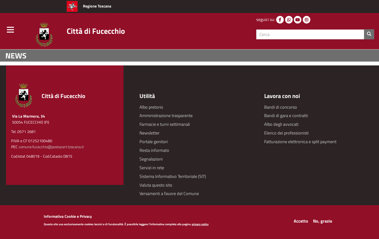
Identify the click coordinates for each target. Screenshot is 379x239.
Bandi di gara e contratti (286, 115)
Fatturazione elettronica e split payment (300, 141)
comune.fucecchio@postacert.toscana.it (51, 147)
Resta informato (154, 150)
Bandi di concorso (280, 107)
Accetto (301, 222)
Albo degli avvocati (281, 124)
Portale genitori (153, 141)
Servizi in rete (151, 167)
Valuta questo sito (155, 185)
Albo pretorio (151, 107)
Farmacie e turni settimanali (164, 124)
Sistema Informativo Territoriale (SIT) (172, 176)
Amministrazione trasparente (166, 115)
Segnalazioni (151, 159)
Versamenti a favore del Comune (169, 193)
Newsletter (149, 133)
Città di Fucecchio (96, 31)
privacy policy (200, 226)
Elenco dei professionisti (286, 133)
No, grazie (322, 222)
